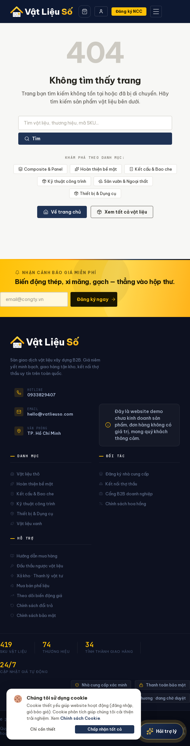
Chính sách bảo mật (33, 615)
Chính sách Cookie (80, 718)
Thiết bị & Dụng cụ (95, 193)
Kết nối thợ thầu (118, 483)
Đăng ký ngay (96, 299)
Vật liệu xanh (26, 523)
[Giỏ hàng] (84, 11)
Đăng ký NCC (129, 11)
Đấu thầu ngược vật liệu (36, 565)
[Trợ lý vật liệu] (161, 731)
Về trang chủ (62, 212)
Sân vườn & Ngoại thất (123, 181)
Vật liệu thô (25, 473)
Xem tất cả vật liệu (122, 212)
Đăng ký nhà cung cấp (124, 473)
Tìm (32, 139)
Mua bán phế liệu (29, 585)
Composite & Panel (40, 169)
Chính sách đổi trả (31, 605)
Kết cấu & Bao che (150, 169)
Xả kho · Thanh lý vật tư (36, 575)
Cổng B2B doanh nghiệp (126, 493)
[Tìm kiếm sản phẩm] (95, 123)
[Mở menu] (156, 11)
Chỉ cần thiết (42, 729)
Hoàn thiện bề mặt (96, 169)
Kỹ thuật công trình (64, 181)
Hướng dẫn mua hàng (33, 555)
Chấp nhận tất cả (104, 729)
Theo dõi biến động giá (36, 595)
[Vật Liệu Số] (42, 11)
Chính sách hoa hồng (122, 503)
